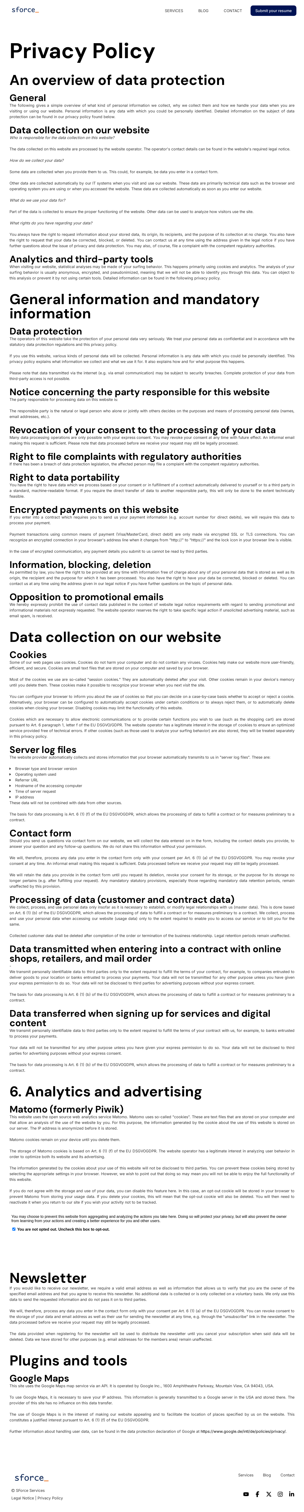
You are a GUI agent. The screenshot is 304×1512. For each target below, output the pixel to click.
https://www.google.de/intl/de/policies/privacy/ (243, 1431)
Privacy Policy (50, 1498)
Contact (233, 10)
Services (174, 10)
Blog (203, 10)
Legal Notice (22, 1498)
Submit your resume (273, 10)
